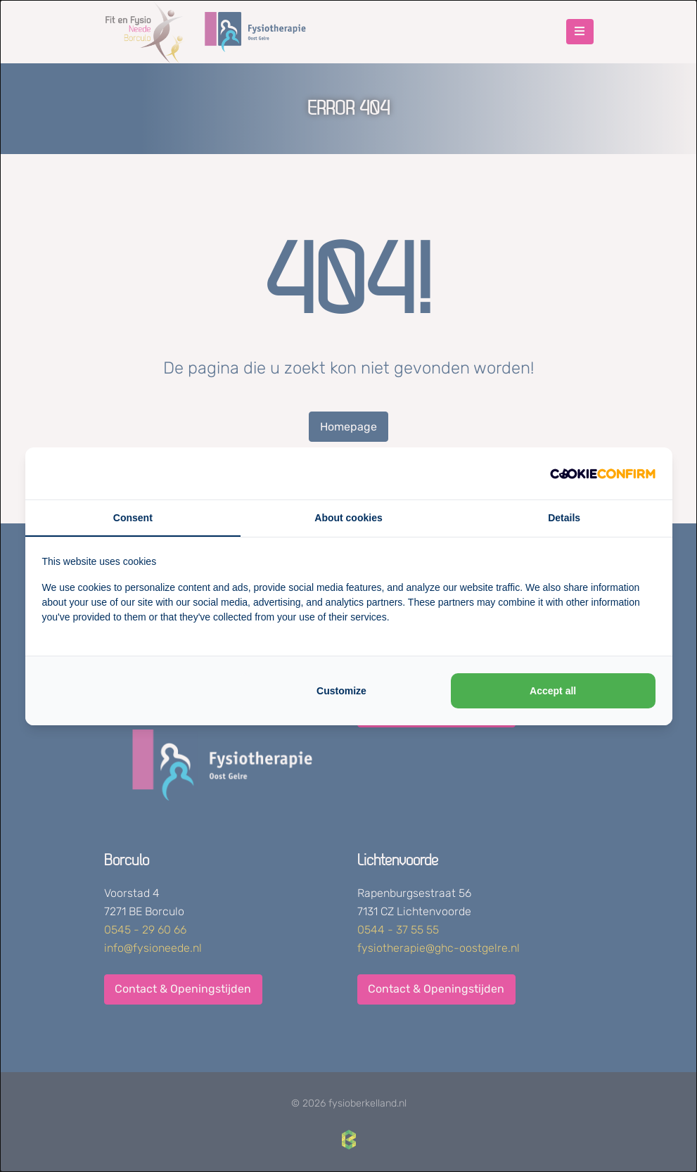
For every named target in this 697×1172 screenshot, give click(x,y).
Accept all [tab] (553, 690)
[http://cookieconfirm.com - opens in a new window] (603, 473)
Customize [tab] (341, 690)
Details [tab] (564, 517)
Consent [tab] (133, 517)
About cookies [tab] (348, 517)
